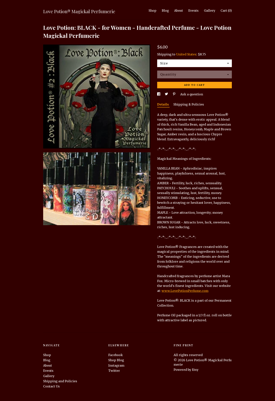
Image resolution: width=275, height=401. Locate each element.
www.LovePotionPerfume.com (185, 291)
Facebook (115, 355)
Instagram (116, 365)
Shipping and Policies (60, 381)
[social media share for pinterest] (174, 94)
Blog (165, 10)
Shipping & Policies (188, 104)
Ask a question (191, 94)
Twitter (114, 371)
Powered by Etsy (186, 370)
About (178, 10)
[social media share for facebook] (159, 94)
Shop (152, 10)
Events (193, 10)
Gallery (209, 10)
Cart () (226, 10)
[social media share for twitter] (167, 94)
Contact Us (51, 386)
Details (163, 104)
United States (186, 54)
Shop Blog (116, 360)
